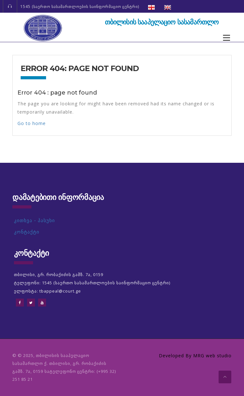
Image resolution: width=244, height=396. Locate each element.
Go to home (31, 123)
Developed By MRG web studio (195, 356)
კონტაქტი (26, 231)
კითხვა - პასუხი (34, 220)
